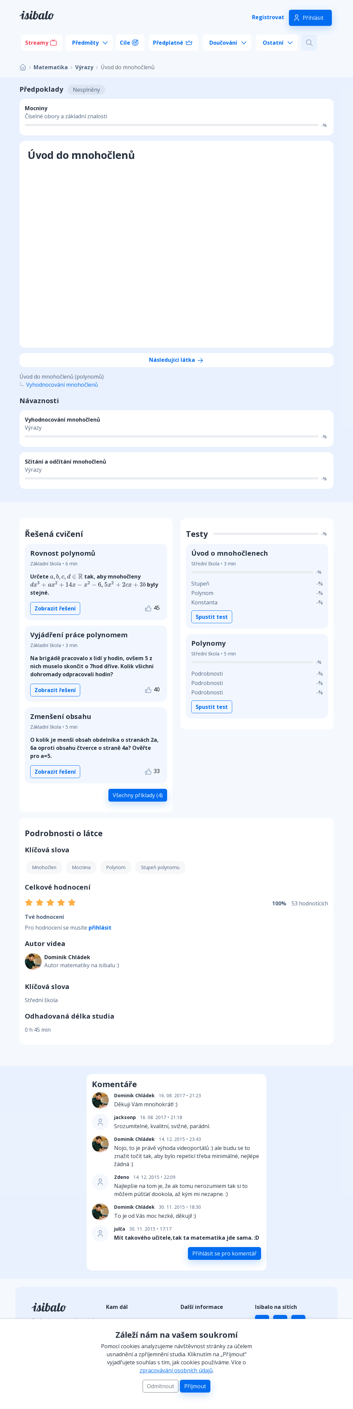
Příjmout (195, 1386)
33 (152, 771)
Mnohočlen (44, 867)
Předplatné (168, 42)
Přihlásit (313, 18)
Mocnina (81, 867)
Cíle (125, 42)
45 (152, 608)
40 (152, 690)
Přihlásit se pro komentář (224, 1253)
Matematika (51, 67)
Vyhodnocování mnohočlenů (62, 384)
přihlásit (100, 927)
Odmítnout (160, 1386)
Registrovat (268, 17)
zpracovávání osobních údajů (176, 1370)
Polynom (115, 867)
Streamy (36, 42)
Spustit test (212, 617)
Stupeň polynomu (160, 867)
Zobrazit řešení (55, 608)
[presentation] (66, 576)
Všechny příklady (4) (138, 795)
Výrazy (84, 67)
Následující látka (176, 360)
